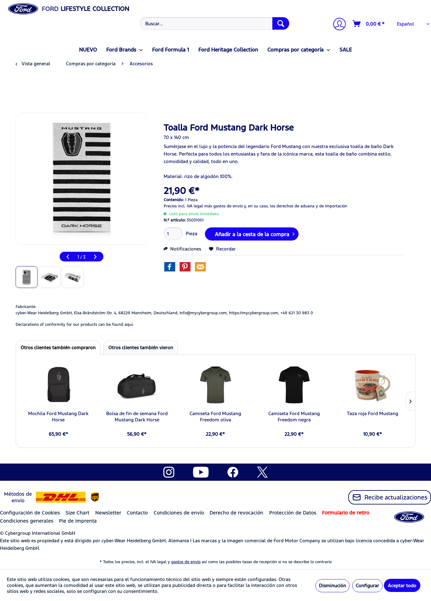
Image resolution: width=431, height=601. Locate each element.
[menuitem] (213, 23)
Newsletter (108, 512)
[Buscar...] (214, 23)
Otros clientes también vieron (140, 347)
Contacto (137, 512)
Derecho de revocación (236, 512)
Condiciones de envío (179, 512)
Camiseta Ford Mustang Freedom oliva (215, 416)
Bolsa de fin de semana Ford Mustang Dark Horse (137, 416)
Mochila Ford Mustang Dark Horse (58, 416)
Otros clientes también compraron (58, 347)
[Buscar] (280, 23)
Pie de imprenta (78, 521)
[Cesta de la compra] (369, 23)
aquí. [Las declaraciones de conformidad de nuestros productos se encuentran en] (129, 324)
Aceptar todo (402, 586)
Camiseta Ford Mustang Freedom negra (294, 416)
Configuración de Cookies (30, 512)
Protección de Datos (292, 512)
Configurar (367, 586)
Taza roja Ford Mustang (372, 413)
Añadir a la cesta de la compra (255, 233)
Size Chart (77, 512)
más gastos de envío (223, 206)
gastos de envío (186, 561)
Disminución (332, 586)
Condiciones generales (26, 521)
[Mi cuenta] (337, 24)
